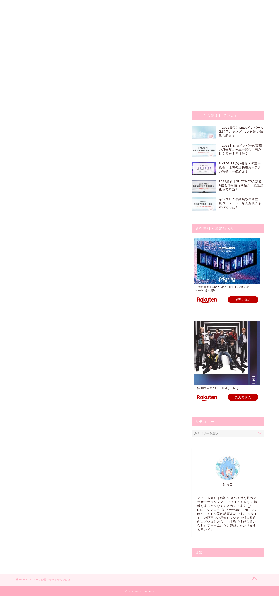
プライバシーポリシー (123, 6)
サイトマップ (161, 6)
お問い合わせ (52, 6)
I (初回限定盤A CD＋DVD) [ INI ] (216, 388)
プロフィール (84, 6)
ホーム (26, 6)
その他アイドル (38, 227)
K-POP (31, 222)
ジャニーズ (35, 233)
